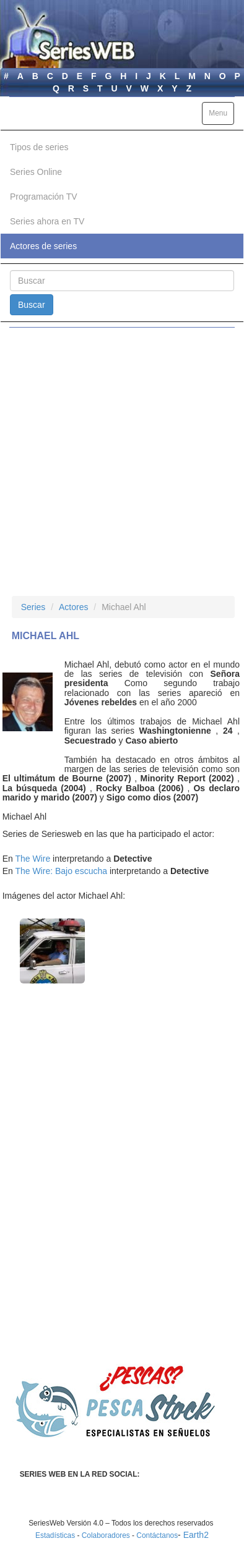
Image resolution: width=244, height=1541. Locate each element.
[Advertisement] (122, 462)
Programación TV (43, 197)
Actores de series (43, 246)
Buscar (31, 305)
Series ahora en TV (47, 221)
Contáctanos (157, 1535)
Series (33, 607)
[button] (52, 951)
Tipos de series (39, 147)
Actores (73, 607)
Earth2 (196, 1535)
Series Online (36, 172)
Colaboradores (106, 1535)
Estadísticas (55, 1535)
